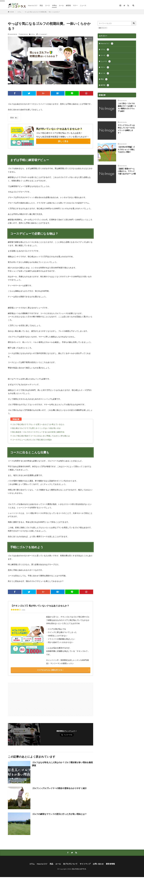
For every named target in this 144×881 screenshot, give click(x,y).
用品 (41, 5)
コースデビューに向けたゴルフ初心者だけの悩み (32, 439)
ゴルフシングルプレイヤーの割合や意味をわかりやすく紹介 (59, 788)
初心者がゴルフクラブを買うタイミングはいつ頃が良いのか (36, 428)
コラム (54, 5)
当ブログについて (70, 864)
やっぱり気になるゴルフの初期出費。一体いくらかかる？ (42, 12)
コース (47, 5)
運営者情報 (110, 864)
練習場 (68, 5)
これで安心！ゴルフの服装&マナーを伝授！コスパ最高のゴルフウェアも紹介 (127, 107)
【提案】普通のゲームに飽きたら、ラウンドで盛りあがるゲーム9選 (127, 171)
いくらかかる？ (42, 34)
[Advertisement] (29, 698)
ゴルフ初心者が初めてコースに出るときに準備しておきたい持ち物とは (41, 436)
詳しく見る (63, 141)
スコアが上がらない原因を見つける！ (50, 670)
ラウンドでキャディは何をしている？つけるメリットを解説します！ (126, 129)
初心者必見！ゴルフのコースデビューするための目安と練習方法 (38, 432)
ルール (61, 5)
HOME (12, 12)
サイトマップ (85, 864)
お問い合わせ (98, 864)
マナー (75, 5)
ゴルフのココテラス (78, 869)
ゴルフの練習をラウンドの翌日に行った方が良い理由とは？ (59, 814)
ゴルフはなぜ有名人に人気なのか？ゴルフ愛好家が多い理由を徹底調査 (62, 764)
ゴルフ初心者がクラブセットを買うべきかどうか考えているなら (38, 424)
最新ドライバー (103, 28)
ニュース (83, 5)
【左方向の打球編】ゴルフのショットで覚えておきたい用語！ (126, 149)
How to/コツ (32, 5)
